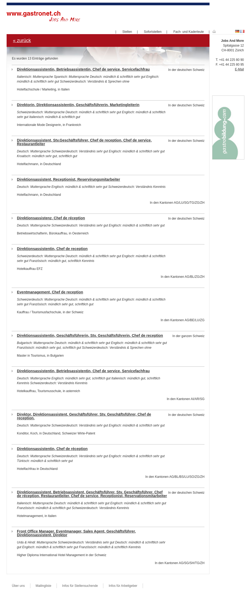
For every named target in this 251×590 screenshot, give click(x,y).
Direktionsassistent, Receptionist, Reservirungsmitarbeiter (68, 179)
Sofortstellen (153, 32)
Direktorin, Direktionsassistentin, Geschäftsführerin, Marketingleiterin (78, 105)
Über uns (18, 586)
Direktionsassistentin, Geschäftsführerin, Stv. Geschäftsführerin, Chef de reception (90, 335)
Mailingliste (43, 586)
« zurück (22, 40)
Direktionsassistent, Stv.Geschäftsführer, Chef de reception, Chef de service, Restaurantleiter (84, 142)
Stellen (127, 32)
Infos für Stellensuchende (80, 586)
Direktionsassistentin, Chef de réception (52, 449)
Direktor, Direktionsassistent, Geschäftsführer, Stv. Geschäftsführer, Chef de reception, (84, 416)
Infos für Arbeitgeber (123, 586)
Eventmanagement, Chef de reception (50, 292)
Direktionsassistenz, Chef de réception (51, 218)
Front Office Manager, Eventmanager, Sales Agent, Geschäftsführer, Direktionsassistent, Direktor (76, 533)
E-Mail (239, 69)
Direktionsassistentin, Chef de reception (52, 249)
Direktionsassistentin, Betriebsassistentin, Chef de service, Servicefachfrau (83, 69)
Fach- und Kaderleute (188, 32)
